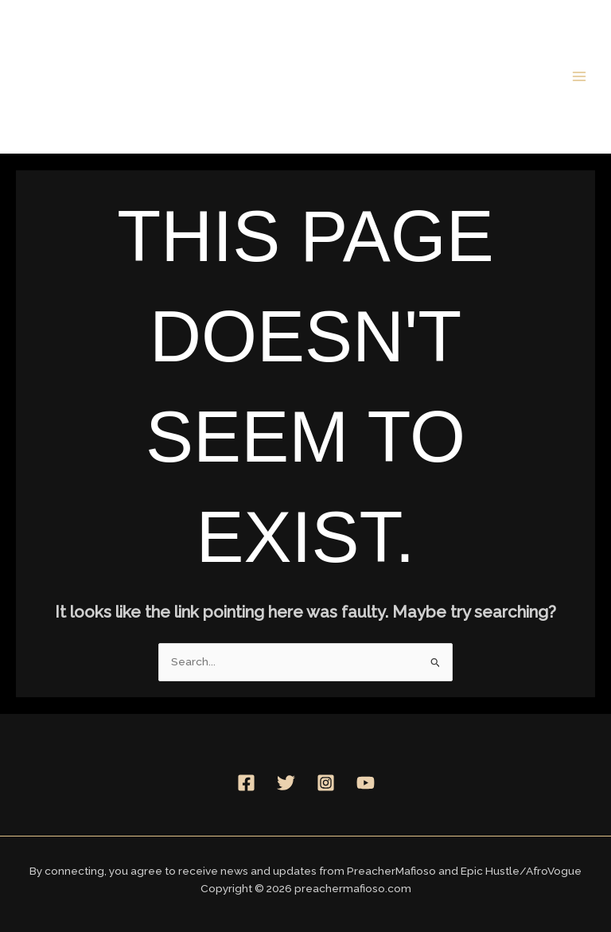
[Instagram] (326, 783)
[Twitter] (286, 783)
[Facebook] (246, 783)
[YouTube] (365, 783)
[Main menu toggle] (579, 76)
